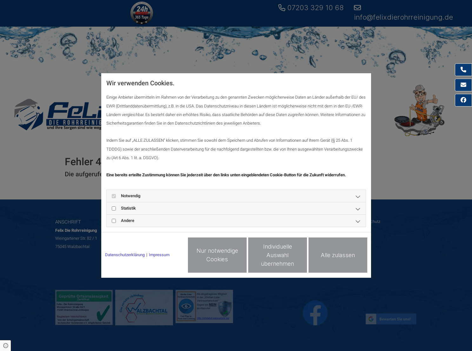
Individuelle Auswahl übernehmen (277, 255)
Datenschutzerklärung (125, 254)
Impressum (159, 254)
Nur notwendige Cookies (217, 255)
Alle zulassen (338, 255)
